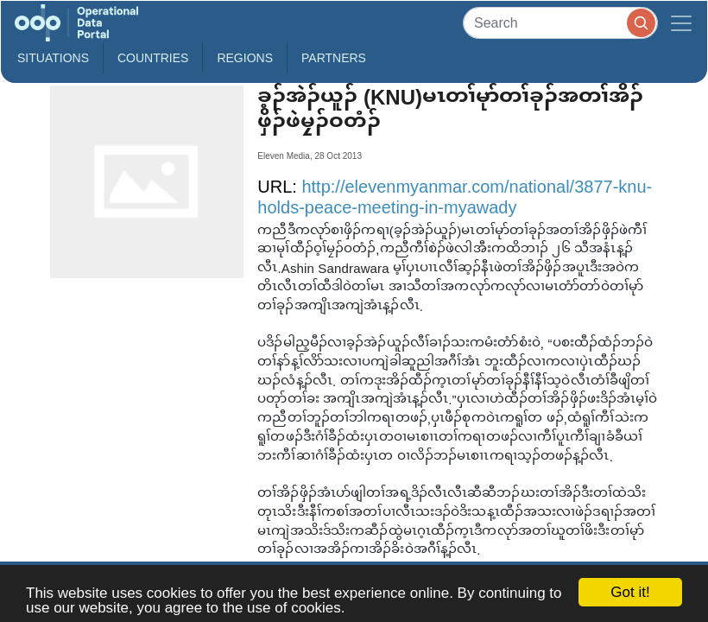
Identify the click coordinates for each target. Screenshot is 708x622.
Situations (53, 58)
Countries (152, 58)
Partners (333, 58)
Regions (245, 58)
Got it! (629, 592)
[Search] (560, 23)
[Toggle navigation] (681, 22)
